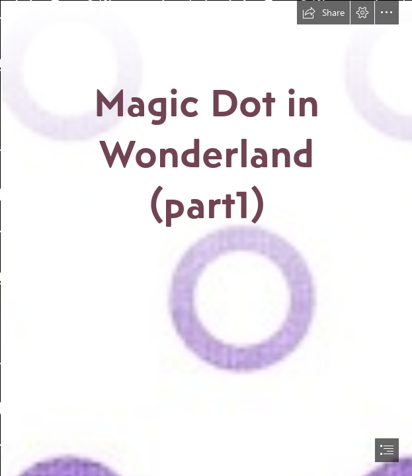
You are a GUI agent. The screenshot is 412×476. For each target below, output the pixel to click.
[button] (323, 12)
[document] (206, 238)
